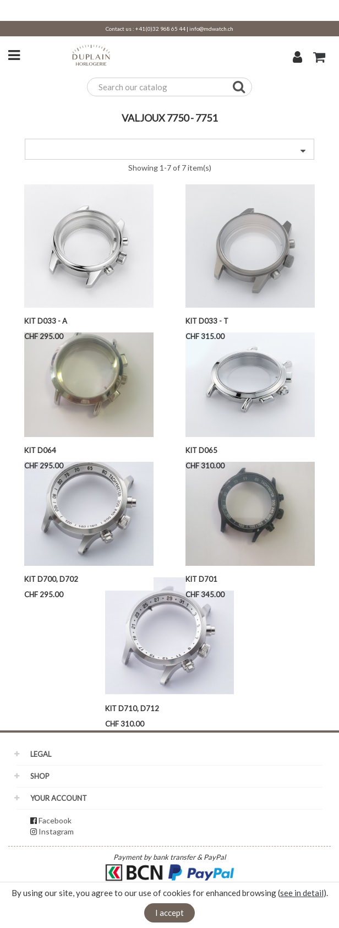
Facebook (55, 820)
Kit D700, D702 (51, 579)
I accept (169, 913)
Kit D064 (40, 450)
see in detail (302, 893)
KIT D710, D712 (132, 708)
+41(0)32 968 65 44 (160, 28)
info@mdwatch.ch (211, 28)
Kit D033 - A (45, 320)
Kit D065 (201, 450)
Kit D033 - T (206, 320)
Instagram (56, 831)
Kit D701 (201, 579)
